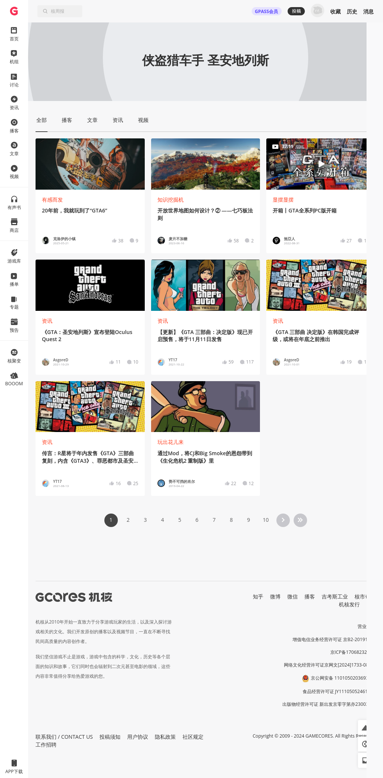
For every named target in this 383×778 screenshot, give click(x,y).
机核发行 (349, 604)
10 (266, 519)
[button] (365, 727)
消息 (368, 11)
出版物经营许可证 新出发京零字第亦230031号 (329, 704)
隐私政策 (165, 736)
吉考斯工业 (335, 596)
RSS (371, 604)
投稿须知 (109, 736)
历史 (352, 11)
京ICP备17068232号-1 (353, 652)
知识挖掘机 (170, 199)
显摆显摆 (283, 199)
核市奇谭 (365, 596)
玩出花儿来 (170, 441)
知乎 (258, 596)
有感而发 (52, 199)
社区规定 (193, 736)
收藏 (335, 11)
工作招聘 (46, 744)
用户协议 (137, 736)
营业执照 (367, 626)
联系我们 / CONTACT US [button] (64, 736)
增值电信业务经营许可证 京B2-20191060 (334, 639)
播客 (309, 596)
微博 (275, 596)
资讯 (47, 320)
